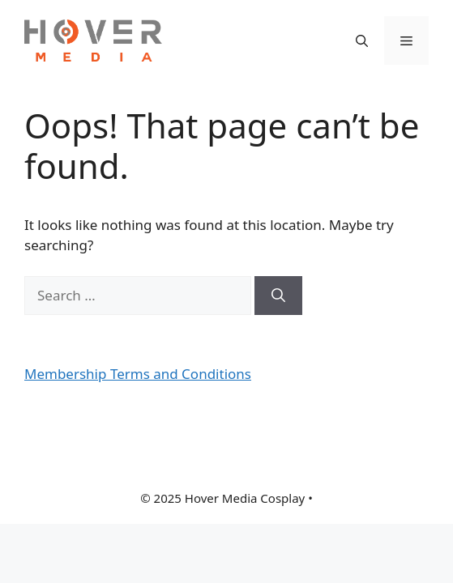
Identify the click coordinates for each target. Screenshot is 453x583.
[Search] (278, 295)
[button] (362, 40)
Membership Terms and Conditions (137, 373)
